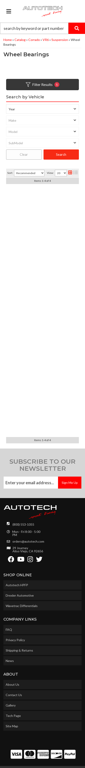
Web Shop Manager (42, 762)
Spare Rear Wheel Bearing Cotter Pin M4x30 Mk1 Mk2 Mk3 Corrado (43, 346)
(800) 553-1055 (23, 513)
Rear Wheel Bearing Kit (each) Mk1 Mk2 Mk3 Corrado (43, 288)
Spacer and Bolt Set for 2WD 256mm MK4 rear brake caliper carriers (42, 231)
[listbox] (42, 109)
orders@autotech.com (28, 530)
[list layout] (75, 173)
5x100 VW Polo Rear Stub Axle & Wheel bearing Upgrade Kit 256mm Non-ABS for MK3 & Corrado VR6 (42, 405)
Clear (24, 154)
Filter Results (42, 84)
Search (61, 154)
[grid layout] (70, 173)
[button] (42, 28)
